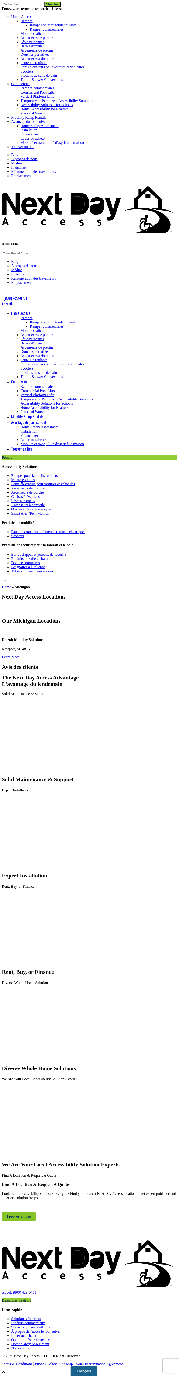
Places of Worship (34, 113)
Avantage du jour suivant (29, 122)
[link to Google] (33, 293)
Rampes (27, 21)
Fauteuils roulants (34, 63)
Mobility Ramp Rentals (28, 117)
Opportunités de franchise (30, 1340)
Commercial (20, 84)
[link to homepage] (89, 1288)
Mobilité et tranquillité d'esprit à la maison (52, 143)
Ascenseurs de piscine (37, 50)
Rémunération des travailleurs (33, 171)
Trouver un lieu (22, 147)
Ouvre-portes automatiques (31, 509)
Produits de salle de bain (39, 75)
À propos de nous (24, 159)
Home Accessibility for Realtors (45, 109)
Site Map (66, 1364)
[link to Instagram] (4, 184)
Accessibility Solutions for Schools (47, 105)
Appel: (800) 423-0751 (19, 1292)
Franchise (18, 167)
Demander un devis (16, 1300)
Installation (29, 130)
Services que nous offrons (30, 1327)
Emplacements (22, 176)
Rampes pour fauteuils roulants (53, 25)
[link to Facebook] (2, 184)
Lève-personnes (32, 42)
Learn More (11, 657)
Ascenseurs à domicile (37, 59)
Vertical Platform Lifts (37, 96)
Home (6, 587)
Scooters (27, 71)
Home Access (21, 17)
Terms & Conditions (17, 1364)
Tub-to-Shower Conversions (42, 80)
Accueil (7, 304)
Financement (30, 134)
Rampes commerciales (46, 29)
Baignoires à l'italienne (28, 567)
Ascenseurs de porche (37, 38)
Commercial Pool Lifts (38, 92)
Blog (14, 155)
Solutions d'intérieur (26, 1319)
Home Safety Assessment (40, 126)
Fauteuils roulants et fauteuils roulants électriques (48, 532)
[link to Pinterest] (6, 184)
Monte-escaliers (32, 33)
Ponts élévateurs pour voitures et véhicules (52, 67)
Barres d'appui (31, 46)
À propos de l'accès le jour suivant (36, 1331)
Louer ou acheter (33, 138)
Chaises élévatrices (25, 497)
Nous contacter (22, 1348)
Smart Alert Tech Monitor (30, 513)
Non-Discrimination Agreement (99, 1364)
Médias (16, 163)
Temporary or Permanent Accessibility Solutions (57, 101)
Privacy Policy (46, 1364)
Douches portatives (35, 54)
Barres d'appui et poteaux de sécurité (38, 554)
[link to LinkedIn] (3, 184)
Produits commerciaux (28, 1323)
